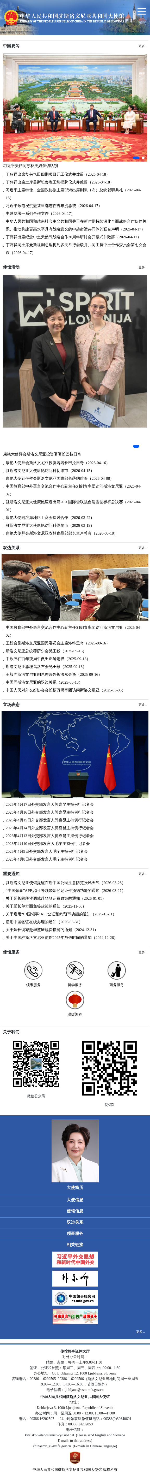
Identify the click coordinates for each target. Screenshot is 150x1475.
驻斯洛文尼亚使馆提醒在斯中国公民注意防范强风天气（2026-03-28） (66, 883)
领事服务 (75, 1233)
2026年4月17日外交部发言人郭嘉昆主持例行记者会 (50, 804)
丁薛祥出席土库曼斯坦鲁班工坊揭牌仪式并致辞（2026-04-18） (60, 182)
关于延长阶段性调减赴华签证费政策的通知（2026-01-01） (56, 898)
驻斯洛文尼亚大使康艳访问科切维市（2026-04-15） (50, 471)
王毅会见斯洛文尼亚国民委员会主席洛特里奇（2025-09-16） (58, 643)
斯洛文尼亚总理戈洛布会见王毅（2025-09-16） (46, 667)
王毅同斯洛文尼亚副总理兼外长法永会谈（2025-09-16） (54, 674)
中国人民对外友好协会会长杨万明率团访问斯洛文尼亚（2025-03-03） (66, 690)
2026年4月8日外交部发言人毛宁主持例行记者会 (47, 859)
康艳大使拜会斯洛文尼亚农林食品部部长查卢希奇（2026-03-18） (62, 533)
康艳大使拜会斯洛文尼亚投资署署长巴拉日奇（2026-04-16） (58, 463)
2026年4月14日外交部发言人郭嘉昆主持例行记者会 (50, 828)
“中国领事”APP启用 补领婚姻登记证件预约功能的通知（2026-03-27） (66, 890)
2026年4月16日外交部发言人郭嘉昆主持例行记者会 (50, 812)
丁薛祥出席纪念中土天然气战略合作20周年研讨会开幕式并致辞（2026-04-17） (73, 237)
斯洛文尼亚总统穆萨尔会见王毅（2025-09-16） (46, 651)
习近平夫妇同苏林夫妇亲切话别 (30, 166)
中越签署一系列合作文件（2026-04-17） (40, 213)
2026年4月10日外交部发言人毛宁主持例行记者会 (48, 844)
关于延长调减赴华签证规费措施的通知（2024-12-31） (52, 930)
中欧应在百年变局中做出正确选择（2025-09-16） (48, 659)
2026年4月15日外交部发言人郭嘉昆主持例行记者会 (50, 820)
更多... (140, 1332)
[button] (136, 158)
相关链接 (75, 1244)
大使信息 (75, 1200)
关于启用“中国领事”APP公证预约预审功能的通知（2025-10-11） (61, 914)
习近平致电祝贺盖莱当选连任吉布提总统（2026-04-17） (54, 206)
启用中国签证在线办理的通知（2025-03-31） (44, 922)
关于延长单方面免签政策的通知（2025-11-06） (46, 906)
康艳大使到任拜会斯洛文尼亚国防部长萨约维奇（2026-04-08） (60, 478)
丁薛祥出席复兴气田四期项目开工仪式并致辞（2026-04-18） (58, 174)
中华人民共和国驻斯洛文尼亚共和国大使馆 (67, 1470)
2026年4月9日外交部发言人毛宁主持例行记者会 (47, 851)
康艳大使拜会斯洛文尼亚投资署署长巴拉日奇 (42, 454)
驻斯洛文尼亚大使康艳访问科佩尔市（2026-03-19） (50, 525)
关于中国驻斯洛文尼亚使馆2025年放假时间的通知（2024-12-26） (62, 937)
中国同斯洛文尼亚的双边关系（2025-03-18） (44, 682)
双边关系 (75, 1222)
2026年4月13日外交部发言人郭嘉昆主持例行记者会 (50, 836)
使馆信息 (75, 1211)
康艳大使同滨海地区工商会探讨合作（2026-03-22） (50, 518)
